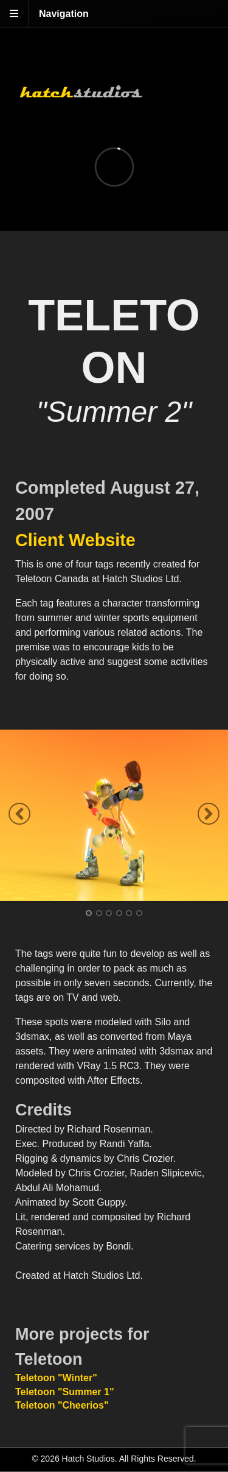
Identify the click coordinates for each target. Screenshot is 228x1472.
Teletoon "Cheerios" (62, 1405)
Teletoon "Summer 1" (64, 1392)
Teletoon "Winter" (56, 1378)
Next (208, 814)
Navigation (64, 14)
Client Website (75, 540)
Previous (19, 814)
